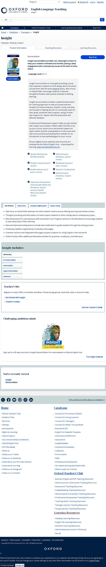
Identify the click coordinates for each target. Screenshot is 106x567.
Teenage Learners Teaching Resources (71, 505)
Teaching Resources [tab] (53, 48)
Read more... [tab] (21, 206)
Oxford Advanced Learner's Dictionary (70, 529)
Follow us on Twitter (10, 454)
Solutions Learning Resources (67, 526)
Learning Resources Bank (71, 28)
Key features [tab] (9, 206)
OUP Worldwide (8, 447)
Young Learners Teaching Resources (70, 508)
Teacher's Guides (13, 301)
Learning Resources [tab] (88, 48)
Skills (57, 458)
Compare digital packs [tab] (38, 206)
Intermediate (8, 265)
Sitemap (5, 425)
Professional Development (66, 462)
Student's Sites (8, 417)
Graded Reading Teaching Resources (70, 490)
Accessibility (26, 540)
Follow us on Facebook (11, 458)
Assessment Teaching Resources (68, 486)
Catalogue (14, 28)
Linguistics (59, 450)
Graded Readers (61, 443)
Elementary (7, 254)
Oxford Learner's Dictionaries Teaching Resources (76, 483)
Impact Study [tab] (55, 206)
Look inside (12, 79)
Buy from (97, 28)
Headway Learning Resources (67, 518)
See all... (58, 533)
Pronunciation (61, 454)
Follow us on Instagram (12, 469)
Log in (92, 2)
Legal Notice (46, 540)
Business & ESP (61, 428)
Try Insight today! (93, 357)
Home (5, 408)
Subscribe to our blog (11, 465)
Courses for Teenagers (64, 421)
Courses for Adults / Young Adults (69, 425)
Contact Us (4, 540)
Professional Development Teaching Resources (74, 497)
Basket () (83, 2)
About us (6, 450)
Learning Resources (67, 513)
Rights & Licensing (9, 432)
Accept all (20, 565)
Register (100, 2)
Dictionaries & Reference (65, 436)
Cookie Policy (94, 560)
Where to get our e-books (66, 469)
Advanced (6, 276)
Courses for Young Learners (67, 417)
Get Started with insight (15, 297)
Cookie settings (7, 565)
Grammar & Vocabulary (64, 447)
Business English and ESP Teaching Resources (74, 479)
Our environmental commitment (15, 439)
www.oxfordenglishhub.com (48, 147)
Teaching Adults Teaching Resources (70, 501)
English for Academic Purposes (68, 432)
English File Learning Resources (68, 522)
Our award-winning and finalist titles (70, 465)
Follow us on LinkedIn (11, 473)
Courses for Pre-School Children (68, 413)
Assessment (60, 439)
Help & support (69, 2)
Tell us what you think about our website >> (87, 400)
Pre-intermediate (9, 260)
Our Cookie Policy (58, 540)
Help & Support (8, 436)
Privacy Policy (36, 540)
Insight (8, 379)
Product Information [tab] (18, 48)
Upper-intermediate (10, 271)
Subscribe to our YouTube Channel (16, 462)
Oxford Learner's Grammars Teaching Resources (75, 494)
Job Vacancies (7, 428)
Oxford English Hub (10, 443)
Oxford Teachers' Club (41, 28)
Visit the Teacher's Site (91, 307)
